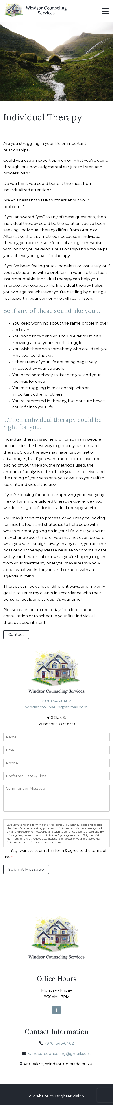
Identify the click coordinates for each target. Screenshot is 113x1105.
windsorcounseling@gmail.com (56, 707)
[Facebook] (56, 1010)
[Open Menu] (105, 11)
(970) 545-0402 (56, 701)
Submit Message (26, 869)
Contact (16, 634)
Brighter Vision (69, 1096)
